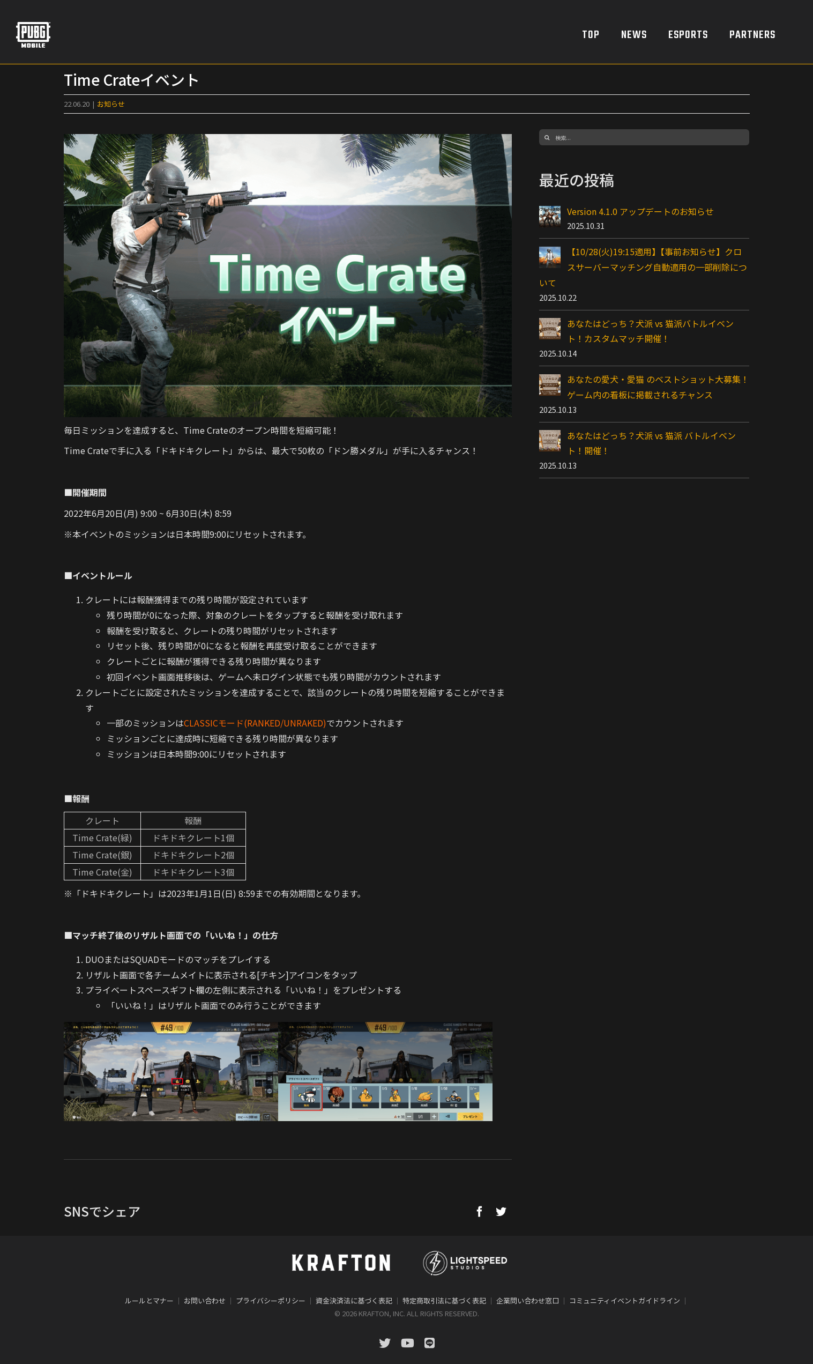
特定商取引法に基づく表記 (444, 1300)
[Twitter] (501, 1211)
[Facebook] (479, 1211)
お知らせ (111, 104)
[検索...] (644, 137)
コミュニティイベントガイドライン (624, 1300)
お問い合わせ (205, 1300)
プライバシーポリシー (270, 1300)
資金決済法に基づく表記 (354, 1300)
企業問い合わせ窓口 (527, 1300)
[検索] (547, 137)
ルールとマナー (149, 1300)
